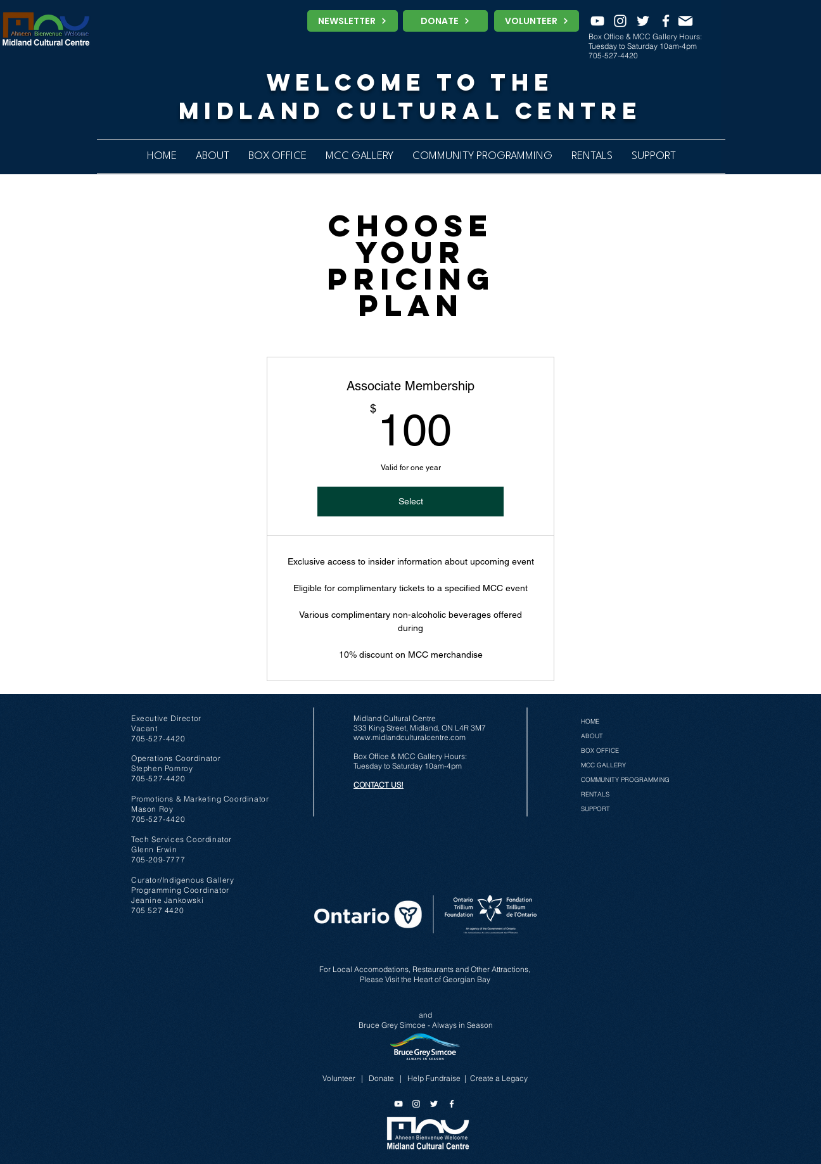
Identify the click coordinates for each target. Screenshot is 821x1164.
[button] (482, 156)
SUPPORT (595, 809)
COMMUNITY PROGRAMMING (625, 780)
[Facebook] (666, 21)
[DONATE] (445, 21)
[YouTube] (597, 21)
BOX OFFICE (600, 750)
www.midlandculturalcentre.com (409, 737)
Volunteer (338, 1078)
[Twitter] (643, 21)
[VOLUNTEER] (536, 21)
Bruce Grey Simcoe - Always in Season (426, 1025)
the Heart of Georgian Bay (445, 979)
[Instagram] (620, 21)
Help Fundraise (434, 1078)
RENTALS (595, 794)
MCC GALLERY (603, 765)
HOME (590, 721)
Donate (381, 1078)
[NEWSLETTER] (352, 21)
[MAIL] (685, 21)
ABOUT (592, 736)
